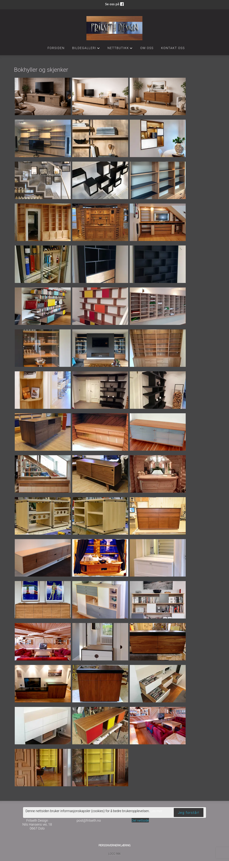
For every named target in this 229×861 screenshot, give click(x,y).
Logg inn (114, 854)
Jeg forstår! (188, 813)
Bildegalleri (86, 49)
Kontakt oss (173, 48)
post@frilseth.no (89, 820)
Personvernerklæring (114, 845)
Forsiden (56, 48)
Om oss (147, 48)
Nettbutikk (120, 49)
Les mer (156, 811)
